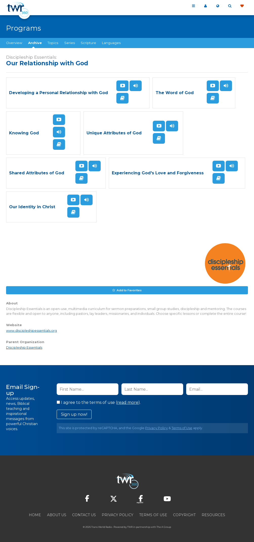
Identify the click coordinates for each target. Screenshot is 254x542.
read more (127, 402)
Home (35, 514)
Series (69, 43)
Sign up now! (74, 414)
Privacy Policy (156, 428)
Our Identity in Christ (32, 206)
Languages (111, 43)
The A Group (164, 526)
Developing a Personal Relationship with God (58, 92)
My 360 (205, 6)
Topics (53, 43)
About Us (56, 514)
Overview (14, 43)
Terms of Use (182, 428)
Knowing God (24, 133)
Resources (213, 514)
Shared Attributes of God (36, 173)
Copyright (184, 514)
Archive (35, 43)
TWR (130, 526)
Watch (122, 85)
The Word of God (175, 92)
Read (122, 98)
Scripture (88, 43)
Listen (136, 85)
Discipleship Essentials (24, 347)
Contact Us (84, 514)
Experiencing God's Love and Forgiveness (158, 173)
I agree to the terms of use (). (99, 402)
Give (242, 6)
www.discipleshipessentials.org (31, 330)
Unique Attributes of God (114, 133)
